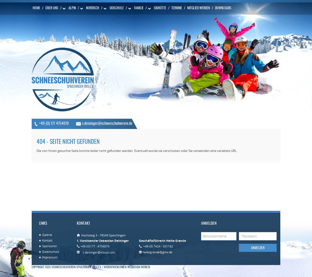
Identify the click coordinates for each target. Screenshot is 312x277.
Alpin (72, 8)
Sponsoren (49, 246)
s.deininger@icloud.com (99, 252)
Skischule (116, 8)
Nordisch (92, 8)
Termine (176, 8)
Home (36, 8)
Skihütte (160, 8)
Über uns (51, 8)
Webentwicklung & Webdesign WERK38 (127, 267)
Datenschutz (50, 252)
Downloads (223, 8)
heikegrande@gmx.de (157, 252)
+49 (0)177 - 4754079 (94, 246)
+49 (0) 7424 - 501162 (158, 246)
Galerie (47, 235)
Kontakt (47, 240)
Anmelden (257, 248)
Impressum (50, 257)
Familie (139, 8)
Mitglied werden (198, 8)
